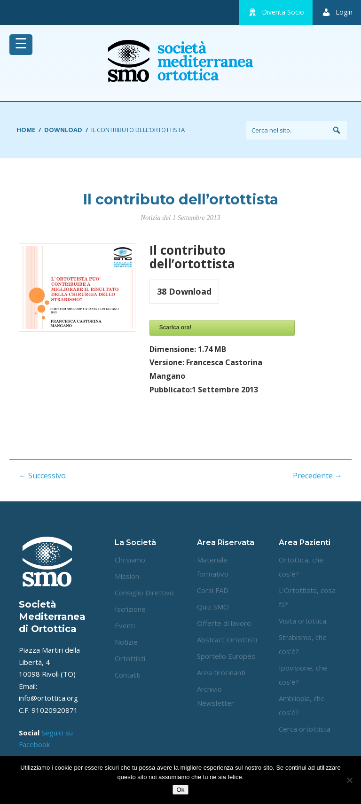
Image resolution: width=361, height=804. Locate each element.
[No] (349, 780)
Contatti (128, 674)
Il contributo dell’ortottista (180, 199)
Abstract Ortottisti (227, 639)
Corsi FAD (212, 590)
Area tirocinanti (221, 672)
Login (337, 12)
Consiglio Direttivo (144, 592)
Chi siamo (130, 559)
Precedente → (317, 475)
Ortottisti (130, 658)
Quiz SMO (213, 606)
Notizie (126, 642)
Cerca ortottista (304, 729)
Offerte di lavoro (224, 623)
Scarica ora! (175, 327)
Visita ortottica (302, 620)
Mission (127, 576)
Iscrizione (130, 609)
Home (25, 129)
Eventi (125, 625)
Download (63, 129)
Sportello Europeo (226, 656)
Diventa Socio (276, 12)
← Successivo (42, 475)
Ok (180, 789)
